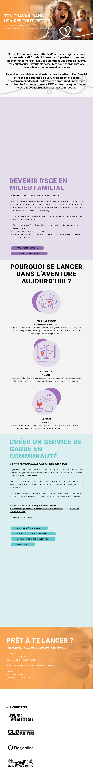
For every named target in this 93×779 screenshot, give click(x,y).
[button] (27, 248)
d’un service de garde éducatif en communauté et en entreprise (36, 508)
